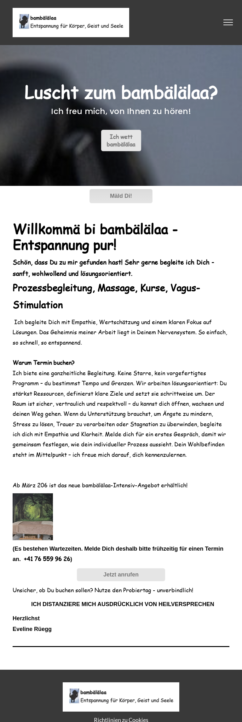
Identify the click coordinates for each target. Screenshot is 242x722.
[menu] (228, 22)
